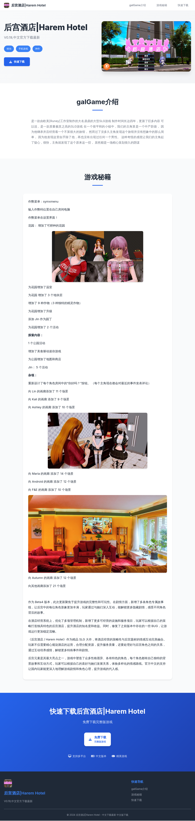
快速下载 (183, 5)
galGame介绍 (137, 5)
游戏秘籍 (161, 5)
